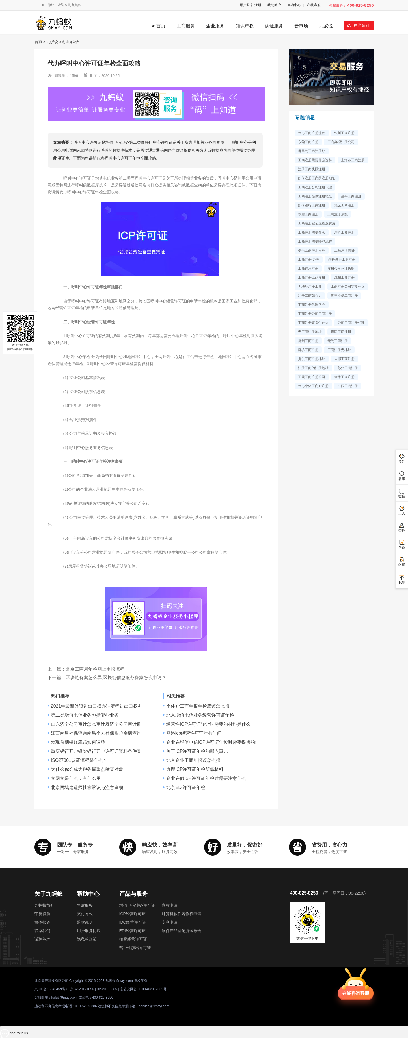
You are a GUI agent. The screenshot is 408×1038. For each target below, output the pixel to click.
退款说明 (85, 922)
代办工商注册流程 (311, 133)
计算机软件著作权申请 (181, 914)
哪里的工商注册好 (311, 151)
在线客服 (314, 5)
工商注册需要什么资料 (315, 160)
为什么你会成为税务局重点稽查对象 (87, 769)
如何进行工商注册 (311, 205)
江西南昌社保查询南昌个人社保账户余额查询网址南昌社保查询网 (116, 733)
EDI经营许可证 (132, 931)
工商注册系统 (337, 214)
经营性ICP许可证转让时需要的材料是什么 (208, 724)
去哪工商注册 (344, 359)
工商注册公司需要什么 (348, 287)
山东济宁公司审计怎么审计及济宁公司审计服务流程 (103, 724)
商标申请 (170, 905)
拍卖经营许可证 (133, 939)
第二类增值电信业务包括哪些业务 (85, 715)
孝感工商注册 (308, 214)
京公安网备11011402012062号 (143, 989)
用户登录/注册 (250, 5)
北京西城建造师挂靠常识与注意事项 (87, 787)
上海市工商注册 (353, 160)
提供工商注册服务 (311, 250)
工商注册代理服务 (311, 305)
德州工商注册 (308, 341)
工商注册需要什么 (311, 232)
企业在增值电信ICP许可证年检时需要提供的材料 (215, 742)
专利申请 (170, 922)
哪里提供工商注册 (344, 296)
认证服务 (274, 25)
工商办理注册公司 (341, 142)
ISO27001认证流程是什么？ (79, 760)
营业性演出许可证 (135, 948)
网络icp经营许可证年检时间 (194, 733)
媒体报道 (42, 922)
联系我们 (42, 931)
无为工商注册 (337, 341)
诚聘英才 (42, 939)
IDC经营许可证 (132, 922)
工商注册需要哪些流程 (315, 241)
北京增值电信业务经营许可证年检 (200, 715)
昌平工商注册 (351, 196)
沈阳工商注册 (344, 278)
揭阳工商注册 (341, 332)
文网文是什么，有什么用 (76, 778)
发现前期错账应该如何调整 (78, 742)
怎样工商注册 (344, 232)
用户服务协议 (89, 931)
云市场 (301, 25)
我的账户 (274, 5)
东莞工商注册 (308, 142)
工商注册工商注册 (311, 278)
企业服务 (215, 25)
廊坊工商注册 (308, 350)
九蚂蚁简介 (44, 905)
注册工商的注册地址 (313, 368)
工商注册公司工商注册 (315, 314)
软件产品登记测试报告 (181, 931)
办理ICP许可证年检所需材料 (195, 769)
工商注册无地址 (339, 350)
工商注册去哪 (344, 250)
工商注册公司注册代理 (315, 187)
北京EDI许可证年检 (186, 787)
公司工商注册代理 (351, 323)
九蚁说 (326, 25)
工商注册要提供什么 (313, 323)
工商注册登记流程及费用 (316, 223)
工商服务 (186, 25)
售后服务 (85, 905)
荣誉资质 (42, 914)
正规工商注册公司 (311, 377)
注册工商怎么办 (310, 296)
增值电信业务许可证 (137, 905)
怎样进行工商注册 (341, 259)
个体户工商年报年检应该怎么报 (198, 706)
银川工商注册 (344, 133)
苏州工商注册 (348, 368)
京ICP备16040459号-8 (51, 989)
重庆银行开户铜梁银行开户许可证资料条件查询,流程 (103, 751)
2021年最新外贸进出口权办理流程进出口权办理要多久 (106, 706)
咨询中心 (294, 5)
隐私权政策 (87, 939)
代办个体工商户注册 (313, 386)
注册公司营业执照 (341, 269)
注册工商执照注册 (311, 169)
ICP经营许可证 (132, 914)
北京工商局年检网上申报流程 (95, 669)
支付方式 (85, 914)
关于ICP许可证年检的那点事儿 (197, 751)
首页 (158, 25)
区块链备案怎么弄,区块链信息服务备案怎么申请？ (116, 677)
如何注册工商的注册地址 (316, 178)
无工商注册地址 (310, 332)
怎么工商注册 (344, 205)
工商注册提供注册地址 (315, 196)
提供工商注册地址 (311, 359)
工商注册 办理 (308, 259)
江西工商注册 (348, 386)
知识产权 (245, 25)
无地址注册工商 (310, 287)
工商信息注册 (308, 269)
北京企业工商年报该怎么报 (193, 760)
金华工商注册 (344, 377)
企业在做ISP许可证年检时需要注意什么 (206, 778)
